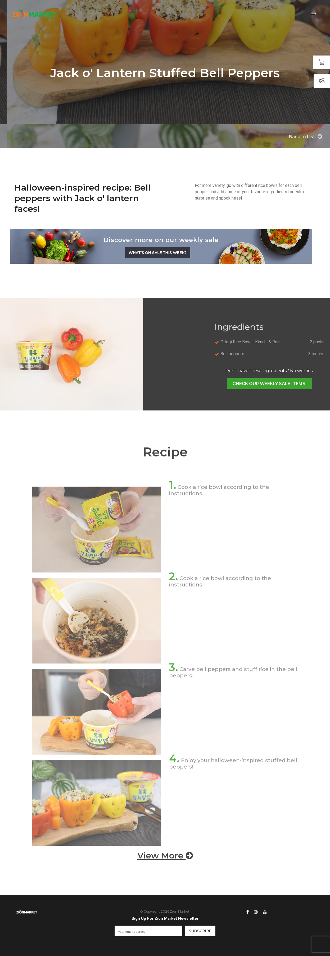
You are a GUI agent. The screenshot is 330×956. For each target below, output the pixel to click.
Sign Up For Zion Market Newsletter (165, 918)
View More (165, 855)
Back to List (305, 136)
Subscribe (200, 931)
